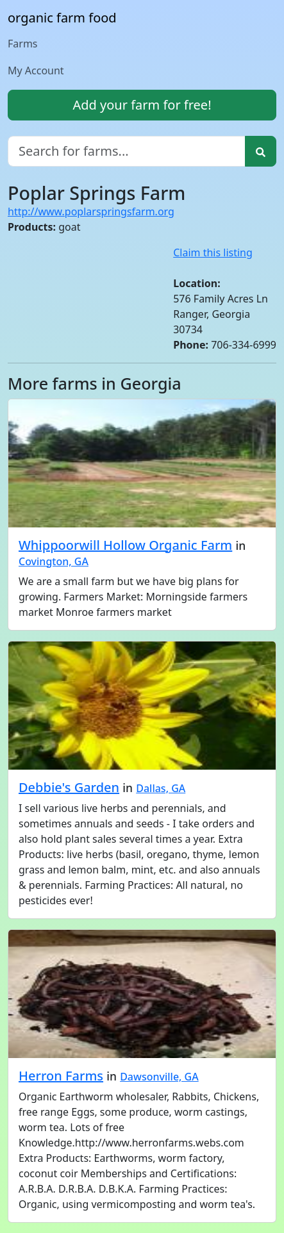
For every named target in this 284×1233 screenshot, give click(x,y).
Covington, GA (53, 561)
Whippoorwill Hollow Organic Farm (125, 545)
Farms (23, 44)
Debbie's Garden (69, 787)
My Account (36, 70)
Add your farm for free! (141, 104)
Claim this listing (213, 252)
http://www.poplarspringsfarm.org (91, 211)
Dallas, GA (160, 788)
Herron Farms (61, 1075)
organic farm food (62, 17)
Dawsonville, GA (159, 1077)
